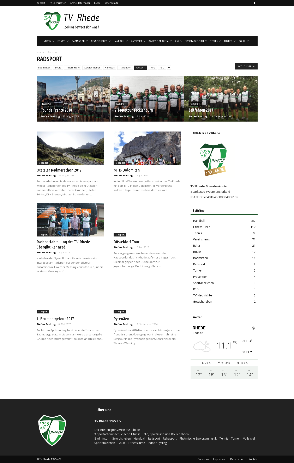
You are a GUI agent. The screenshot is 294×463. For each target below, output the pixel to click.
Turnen (230, 41)
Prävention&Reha (160, 41)
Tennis (215, 41)
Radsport (138, 41)
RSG (178, 41)
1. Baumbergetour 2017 (55, 318)
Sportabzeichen (196, 41)
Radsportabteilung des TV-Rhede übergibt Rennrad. (63, 244)
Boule (244, 41)
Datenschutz (111, 2)
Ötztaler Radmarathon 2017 (59, 169)
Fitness (63, 41)
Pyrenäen (121, 318)
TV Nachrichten (57, 2)
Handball (121, 41)
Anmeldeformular (80, 2)
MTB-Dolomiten (127, 169)
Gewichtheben (101, 41)
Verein (49, 41)
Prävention (125, 67)
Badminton (80, 41)
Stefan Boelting (50, 116)
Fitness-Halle (73, 67)
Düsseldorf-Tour (126, 241)
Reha (152, 67)
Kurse (97, 2)
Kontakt (41, 2)
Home (40, 52)
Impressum (219, 459)
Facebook (203, 459)
